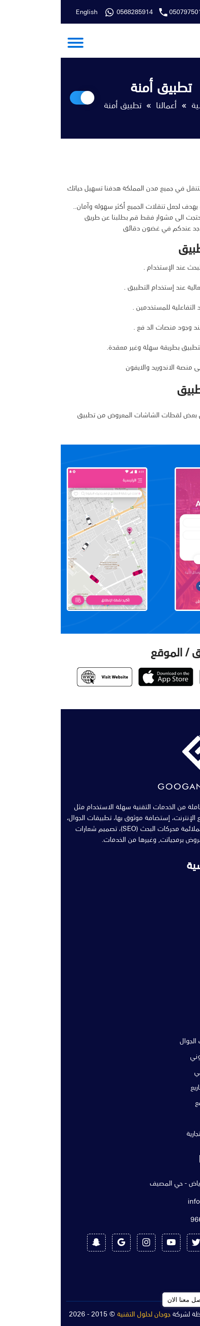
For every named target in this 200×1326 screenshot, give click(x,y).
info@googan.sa (153, 1201)
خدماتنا (179, 916)
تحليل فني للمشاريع (162, 1086)
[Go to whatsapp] (178, 1299)
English (26, 11)
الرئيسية (144, 104)
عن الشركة (174, 901)
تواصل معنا (174, 962)
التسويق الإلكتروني (162, 1056)
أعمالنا (105, 104)
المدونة (178, 947)
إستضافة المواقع (164, 1102)
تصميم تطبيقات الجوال (157, 1040)
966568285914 (154, 1219)
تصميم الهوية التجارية (160, 1133)
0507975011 (126, 11)
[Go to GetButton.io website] (178, 1317)
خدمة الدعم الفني (164, 1071)
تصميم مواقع (170, 1025)
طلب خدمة (173, 978)
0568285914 (167, 11)
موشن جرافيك (168, 1117)
